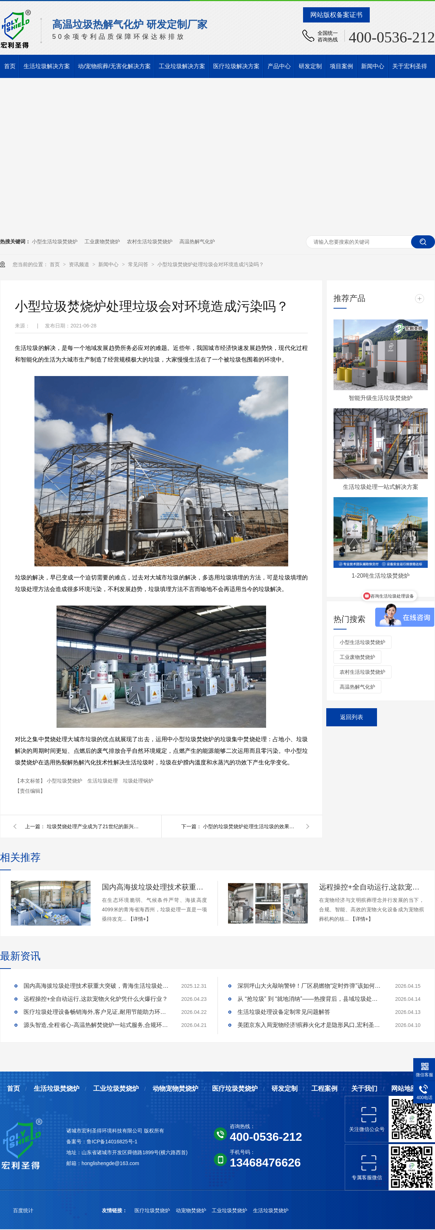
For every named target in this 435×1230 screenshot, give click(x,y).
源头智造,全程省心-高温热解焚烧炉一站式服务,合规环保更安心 (96, 1025)
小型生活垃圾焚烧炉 (55, 241)
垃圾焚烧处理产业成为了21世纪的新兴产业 (94, 826)
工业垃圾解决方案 (182, 66)
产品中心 (279, 66)
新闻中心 (372, 66)
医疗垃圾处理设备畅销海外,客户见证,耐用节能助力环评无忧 (96, 1012)
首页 (10, 66)
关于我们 (364, 1088)
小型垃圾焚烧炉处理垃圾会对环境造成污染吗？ (210, 264)
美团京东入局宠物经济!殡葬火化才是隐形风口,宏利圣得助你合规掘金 (309, 1025)
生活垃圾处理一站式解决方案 (380, 487)
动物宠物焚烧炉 (175, 1088)
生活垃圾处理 (103, 781)
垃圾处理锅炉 (138, 781)
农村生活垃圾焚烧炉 (150, 241)
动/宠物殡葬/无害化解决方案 (114, 66)
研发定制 (310, 66)
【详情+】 (139, 919)
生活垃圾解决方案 (47, 66)
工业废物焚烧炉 (102, 241)
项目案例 (341, 66)
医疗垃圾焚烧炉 (235, 1088)
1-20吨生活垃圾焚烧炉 (381, 576)
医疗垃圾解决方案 (236, 66)
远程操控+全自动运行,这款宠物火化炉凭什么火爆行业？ (371, 887)
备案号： (76, 1141)
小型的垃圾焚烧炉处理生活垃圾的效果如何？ (250, 826)
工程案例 (324, 1088)
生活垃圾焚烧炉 (56, 1088)
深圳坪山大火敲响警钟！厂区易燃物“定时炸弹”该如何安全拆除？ (309, 986)
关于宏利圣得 (409, 66)
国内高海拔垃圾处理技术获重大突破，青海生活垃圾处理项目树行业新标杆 (154, 887)
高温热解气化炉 (197, 241)
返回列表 (351, 717)
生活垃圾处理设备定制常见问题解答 (283, 1012)
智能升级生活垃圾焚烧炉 (381, 398)
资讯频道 (80, 264)
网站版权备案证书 (336, 14)
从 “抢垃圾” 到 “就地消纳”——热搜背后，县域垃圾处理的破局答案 (309, 999)
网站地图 (404, 1088)
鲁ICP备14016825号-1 (112, 1141)
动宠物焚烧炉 (192, 1210)
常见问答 (139, 264)
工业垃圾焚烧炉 (116, 1088)
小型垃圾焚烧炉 (65, 781)
